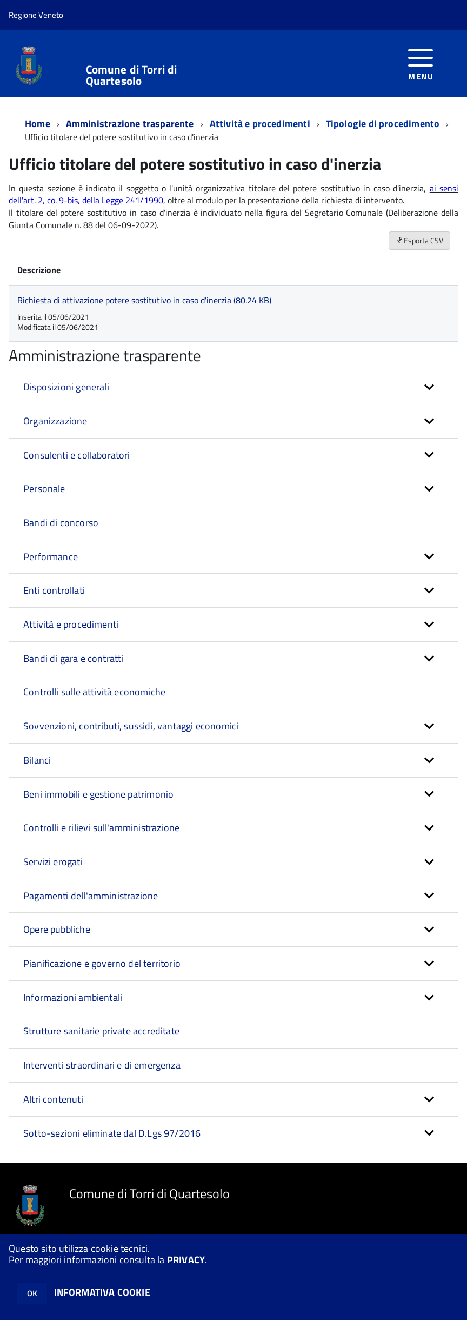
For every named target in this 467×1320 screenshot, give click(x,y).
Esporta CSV (419, 240)
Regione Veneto (36, 15)
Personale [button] (44, 488)
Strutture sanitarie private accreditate (101, 1031)
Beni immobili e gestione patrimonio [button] (98, 794)
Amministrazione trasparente (130, 123)
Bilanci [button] (37, 760)
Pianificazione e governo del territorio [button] (102, 963)
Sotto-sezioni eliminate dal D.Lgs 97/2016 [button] (112, 1133)
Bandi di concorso (60, 522)
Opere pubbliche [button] (56, 929)
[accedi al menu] (420, 63)
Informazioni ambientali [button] (72, 997)
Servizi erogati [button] (53, 861)
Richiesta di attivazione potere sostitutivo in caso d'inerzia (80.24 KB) (144, 300)
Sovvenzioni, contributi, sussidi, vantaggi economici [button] (130, 726)
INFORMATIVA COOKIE (102, 1292)
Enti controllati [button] (54, 590)
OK (32, 1293)
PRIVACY (186, 1259)
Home (37, 123)
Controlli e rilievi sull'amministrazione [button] (101, 827)
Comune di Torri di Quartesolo (131, 75)
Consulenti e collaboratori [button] (76, 455)
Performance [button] (50, 556)
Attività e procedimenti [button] (70, 624)
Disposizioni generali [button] (66, 387)
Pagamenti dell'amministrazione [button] (90, 895)
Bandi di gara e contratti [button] (73, 658)
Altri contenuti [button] (53, 1099)
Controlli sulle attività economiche (94, 692)
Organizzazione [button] (55, 421)
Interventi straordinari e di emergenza (102, 1065)
